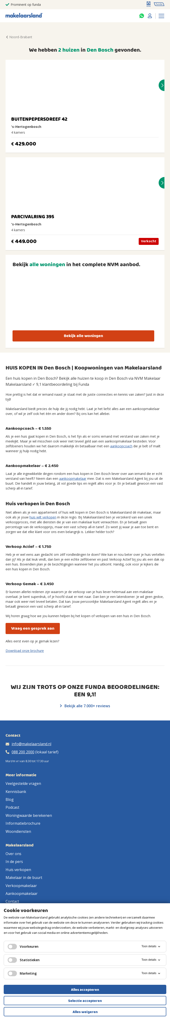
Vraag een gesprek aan (32, 628)
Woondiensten (18, 831)
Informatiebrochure (23, 823)
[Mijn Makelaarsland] (150, 16)
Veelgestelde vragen (23, 783)
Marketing (22, 973)
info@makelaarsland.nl (31, 743)
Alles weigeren (85, 1012)
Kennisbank (16, 791)
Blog (10, 799)
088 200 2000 (23, 752)
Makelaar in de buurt (24, 877)
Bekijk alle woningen (83, 336)
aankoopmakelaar (72, 478)
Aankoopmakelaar (22, 893)
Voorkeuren (23, 946)
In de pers (14, 861)
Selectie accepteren (85, 1001)
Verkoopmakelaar (21, 885)
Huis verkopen (18, 869)
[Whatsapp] (141, 16)
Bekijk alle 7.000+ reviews (85, 705)
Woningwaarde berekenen (29, 815)
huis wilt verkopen (42, 517)
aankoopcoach (121, 446)
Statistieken (24, 960)
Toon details (151, 946)
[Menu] (161, 16)
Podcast (12, 807)
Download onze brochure (25, 650)
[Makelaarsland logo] (24, 15)
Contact (12, 901)
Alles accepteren (85, 989)
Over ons (13, 853)
